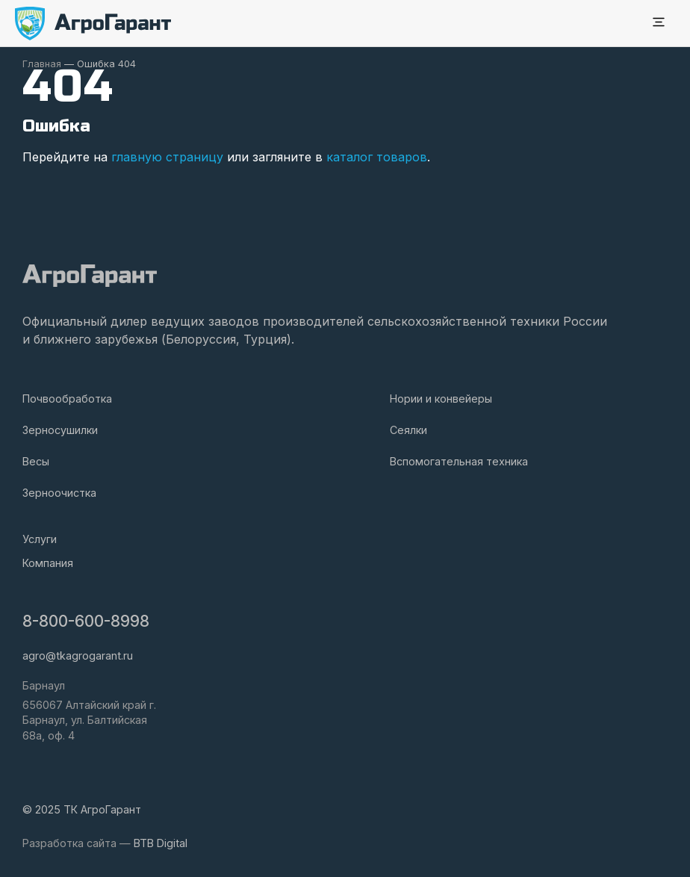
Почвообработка (67, 398)
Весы (35, 461)
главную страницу (167, 156)
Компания (47, 563)
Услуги (39, 539)
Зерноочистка (59, 492)
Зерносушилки (60, 430)
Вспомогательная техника (459, 461)
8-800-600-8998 (85, 621)
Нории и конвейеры (441, 398)
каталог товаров (376, 156)
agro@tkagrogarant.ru (77, 655)
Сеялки (408, 430)
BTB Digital (160, 843)
